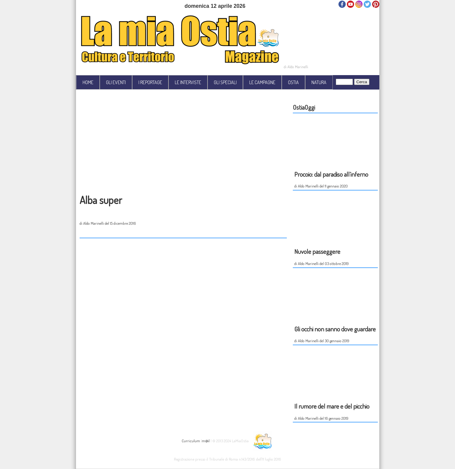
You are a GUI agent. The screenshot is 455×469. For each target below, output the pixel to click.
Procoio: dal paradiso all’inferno (331, 174)
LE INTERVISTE (188, 82)
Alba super (101, 199)
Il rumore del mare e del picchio (331, 406)
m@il (206, 440)
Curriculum (191, 440)
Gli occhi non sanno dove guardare (335, 329)
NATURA (318, 82)
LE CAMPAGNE (262, 82)
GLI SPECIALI (225, 82)
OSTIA (293, 82)
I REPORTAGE (150, 82)
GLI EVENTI (116, 82)
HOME (88, 82)
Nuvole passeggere (317, 251)
